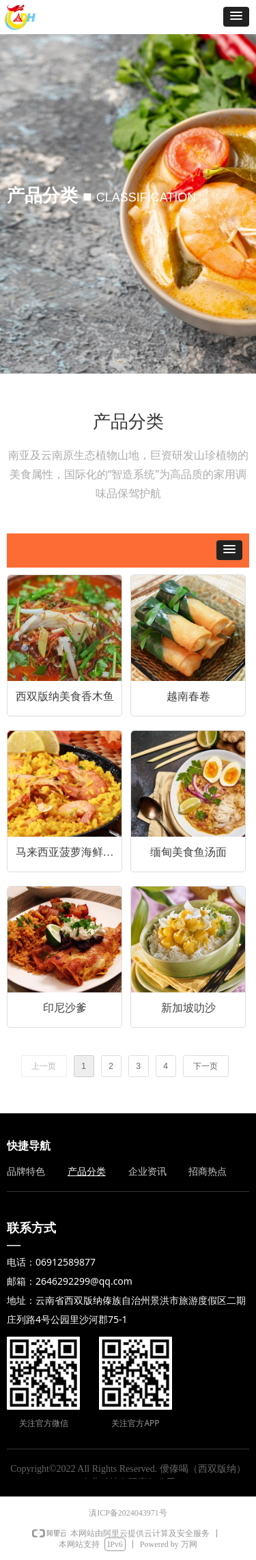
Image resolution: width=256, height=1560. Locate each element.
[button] (236, 17)
